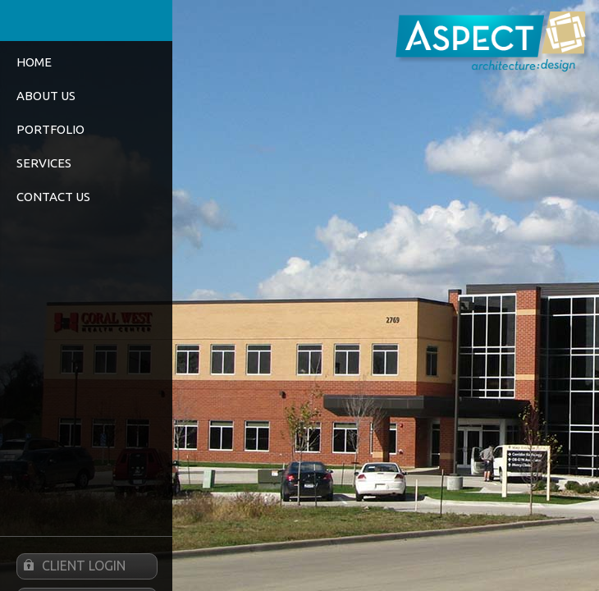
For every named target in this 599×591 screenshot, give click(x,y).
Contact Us (53, 197)
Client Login (71, 566)
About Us (45, 96)
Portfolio (50, 129)
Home (34, 62)
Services (43, 163)
